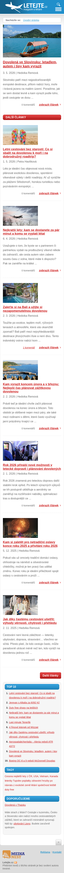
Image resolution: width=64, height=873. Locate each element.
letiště (53, 785)
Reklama (45, 852)
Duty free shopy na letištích (23, 707)
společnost (43, 785)
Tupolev (17, 780)
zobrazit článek (49, 104)
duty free (9, 789)
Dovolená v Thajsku (15, 805)
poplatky (26, 780)
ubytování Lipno (21, 823)
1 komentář (29, 347)
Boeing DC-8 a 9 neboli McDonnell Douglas (32, 760)
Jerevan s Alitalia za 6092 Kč (24, 702)
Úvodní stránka (31, 20)
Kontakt (57, 852)
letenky (8, 780)
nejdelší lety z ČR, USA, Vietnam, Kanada (35, 776)
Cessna (9, 776)
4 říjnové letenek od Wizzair (23, 727)
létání (34, 785)
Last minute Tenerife (20, 722)
